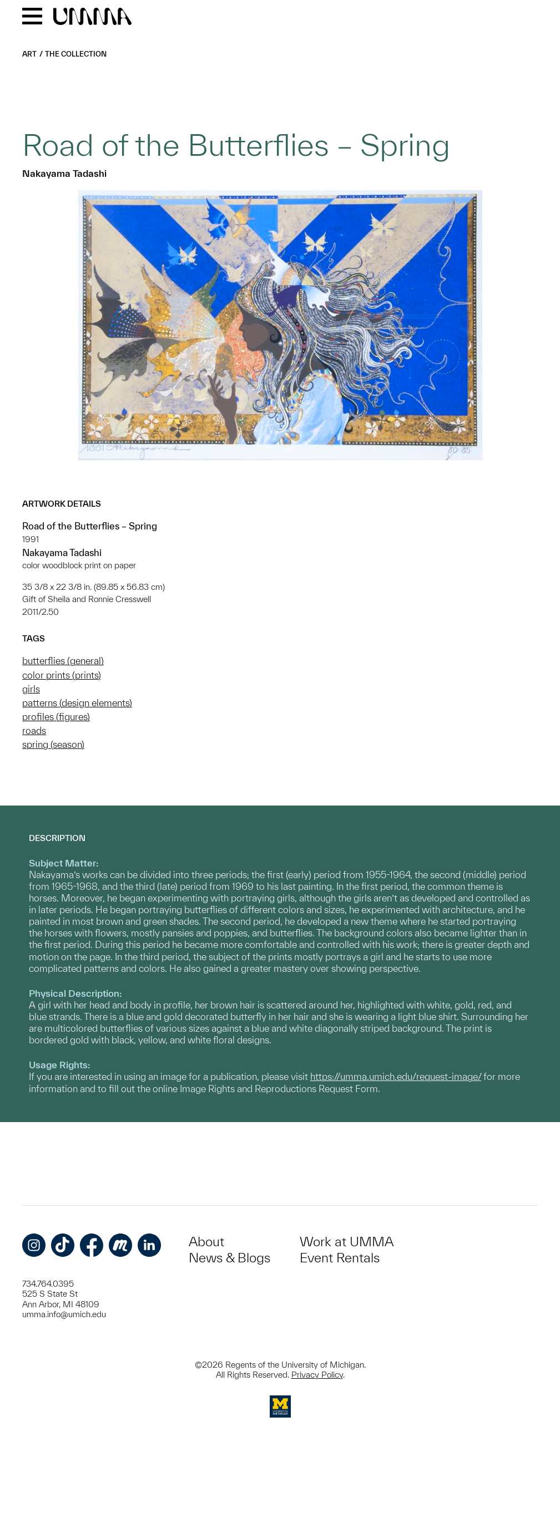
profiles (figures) (56, 716)
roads (34, 730)
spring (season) (53, 744)
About (206, 1241)
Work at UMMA (346, 1241)
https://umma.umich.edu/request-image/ (395, 1076)
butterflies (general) (63, 660)
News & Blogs (229, 1257)
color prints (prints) (61, 675)
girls (31, 689)
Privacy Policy (317, 1374)
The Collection (76, 54)
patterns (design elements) (77, 702)
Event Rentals (340, 1257)
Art (29, 54)
